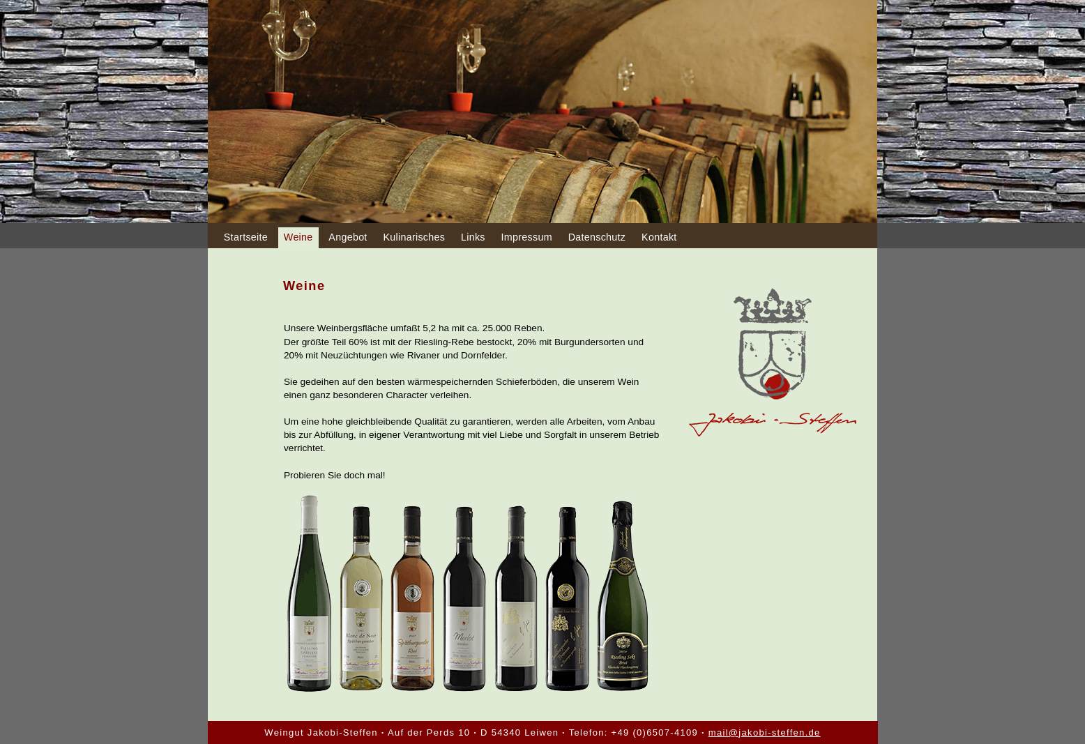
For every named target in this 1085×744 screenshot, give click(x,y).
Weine (298, 237)
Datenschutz (597, 237)
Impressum (526, 237)
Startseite (246, 237)
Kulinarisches (414, 237)
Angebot (347, 237)
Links (473, 237)
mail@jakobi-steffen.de (764, 732)
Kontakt (659, 237)
